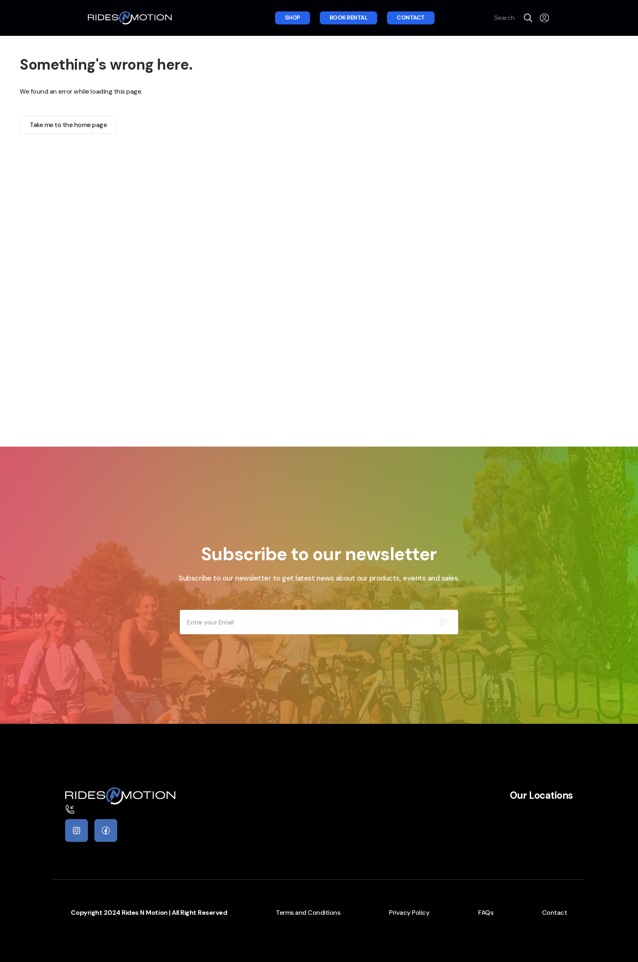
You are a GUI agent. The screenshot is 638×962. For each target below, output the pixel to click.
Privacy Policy (409, 912)
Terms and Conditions (308, 912)
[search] (528, 18)
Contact (411, 17)
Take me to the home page (68, 125)
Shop (292, 17)
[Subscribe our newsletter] (443, 622)
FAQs (485, 912)
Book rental (349, 17)
